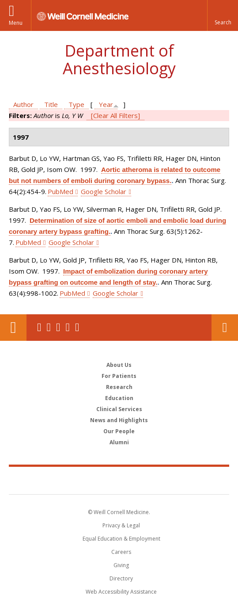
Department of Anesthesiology (119, 59)
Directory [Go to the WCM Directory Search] (121, 578)
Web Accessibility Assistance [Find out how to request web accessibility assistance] (121, 591)
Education (119, 398)
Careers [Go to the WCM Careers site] (121, 552)
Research (119, 387)
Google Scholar (103, 191)
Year (106, 104)
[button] (222, 15)
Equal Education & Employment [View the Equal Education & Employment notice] (121, 538)
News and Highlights (119, 420)
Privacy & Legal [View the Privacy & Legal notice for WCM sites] (121, 525)
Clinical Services (119, 409)
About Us (119, 365)
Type (76, 104)
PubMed (60, 191)
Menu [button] (16, 23)
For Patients (119, 376)
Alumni (119, 442)
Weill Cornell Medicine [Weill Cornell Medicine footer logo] (119, 480)
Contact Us (225, 327)
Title (51, 104)
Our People (119, 431)
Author (23, 104)
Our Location (13, 327)
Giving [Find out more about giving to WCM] (121, 565)
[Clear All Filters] (115, 115)
